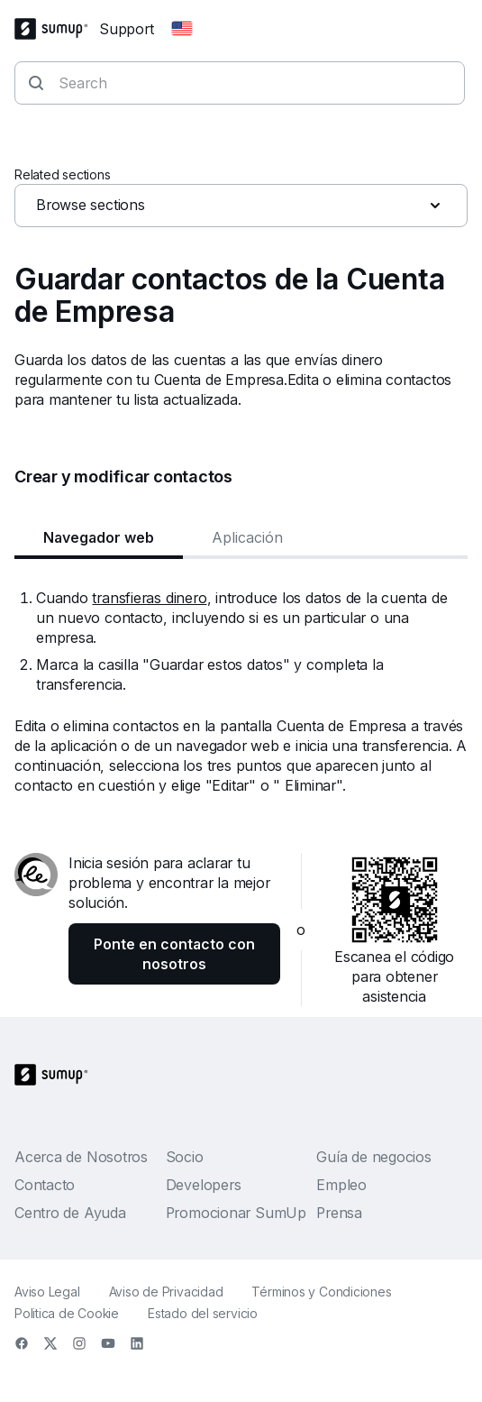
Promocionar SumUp (236, 1213)
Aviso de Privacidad (166, 1291)
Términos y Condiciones (321, 1291)
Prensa (339, 1213)
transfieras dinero (149, 598)
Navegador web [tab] (98, 537)
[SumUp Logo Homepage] (56, 29)
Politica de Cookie (66, 1313)
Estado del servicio (203, 1313)
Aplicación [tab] (247, 537)
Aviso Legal (47, 1291)
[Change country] (182, 28)
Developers (203, 1185)
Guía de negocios (373, 1157)
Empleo (341, 1185)
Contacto (44, 1185)
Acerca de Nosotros (81, 1157)
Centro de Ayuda (70, 1213)
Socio (185, 1157)
